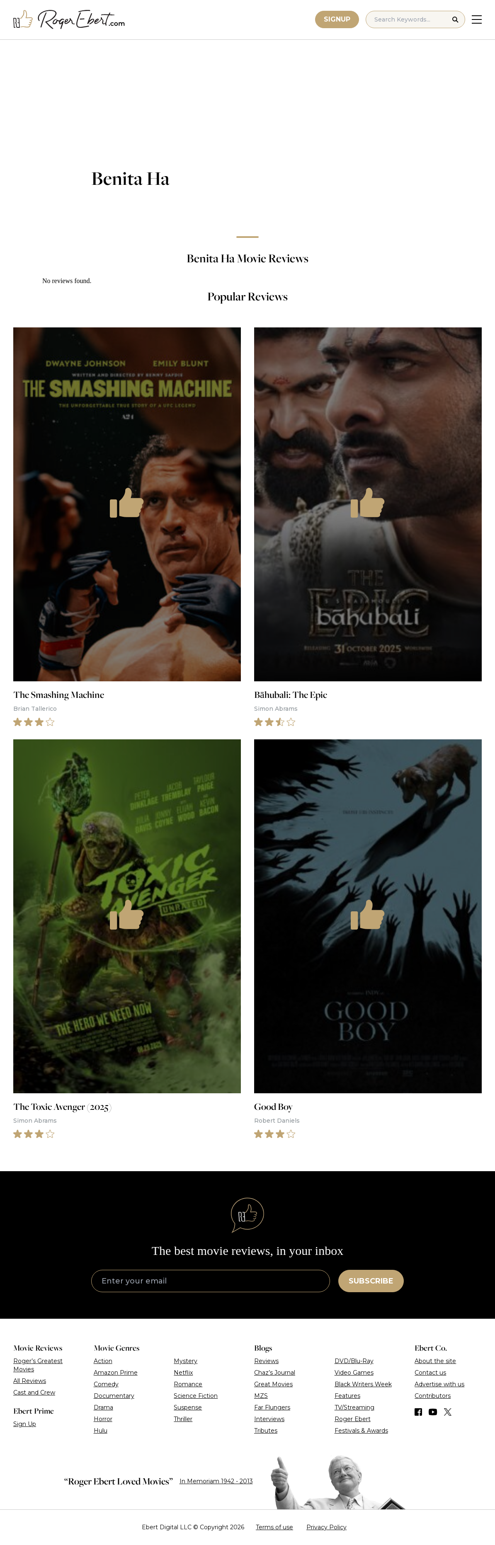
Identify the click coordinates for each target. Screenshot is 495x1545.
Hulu (100, 1430)
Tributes (265, 1430)
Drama (103, 1407)
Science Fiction (196, 1396)
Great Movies (273, 1384)
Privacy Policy (326, 1527)
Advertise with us (439, 1384)
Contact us (430, 1372)
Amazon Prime (116, 1372)
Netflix (183, 1372)
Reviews (266, 1361)
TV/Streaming (354, 1407)
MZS (261, 1396)
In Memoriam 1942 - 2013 (216, 1481)
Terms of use (274, 1527)
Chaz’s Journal (274, 1372)
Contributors (433, 1396)
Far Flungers (272, 1407)
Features (347, 1396)
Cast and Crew (34, 1392)
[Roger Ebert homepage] (69, 19)
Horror (103, 1419)
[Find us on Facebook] (418, 1412)
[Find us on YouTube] (433, 1412)
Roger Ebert (353, 1419)
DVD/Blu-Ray (354, 1361)
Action (103, 1361)
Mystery (185, 1361)
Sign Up (24, 1424)
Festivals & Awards (361, 1430)
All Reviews (29, 1381)
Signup (337, 19)
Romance (188, 1384)
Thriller (183, 1419)
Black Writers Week (363, 1384)
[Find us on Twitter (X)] (447, 1412)
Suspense (188, 1407)
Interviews (269, 1419)
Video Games (354, 1372)
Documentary (114, 1396)
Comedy (106, 1384)
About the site (435, 1361)
